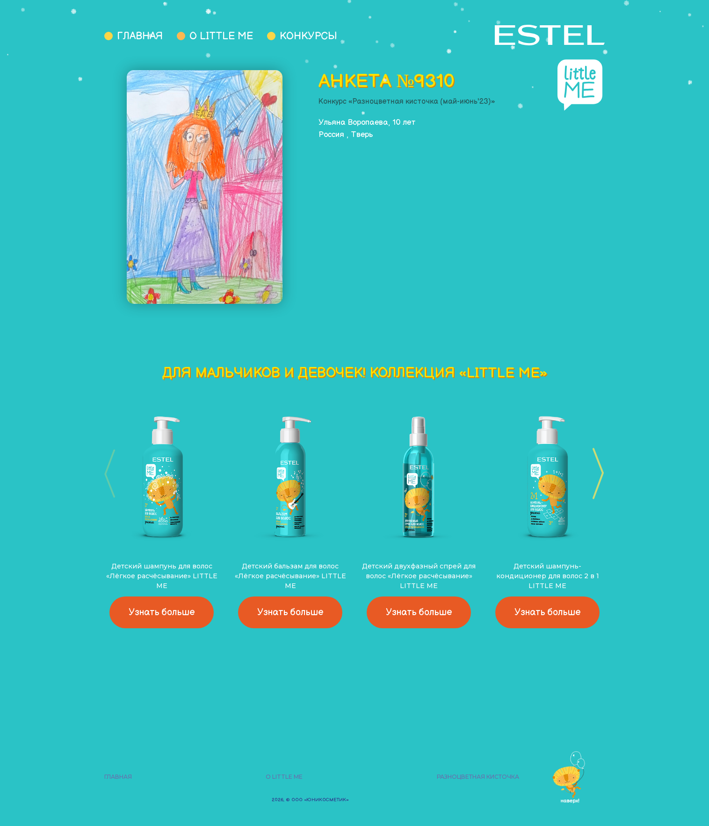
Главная (140, 36)
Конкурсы (308, 36)
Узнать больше (162, 612)
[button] (595, 473)
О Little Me (221, 36)
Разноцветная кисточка (478, 776)
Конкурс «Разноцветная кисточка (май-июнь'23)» (406, 101)
